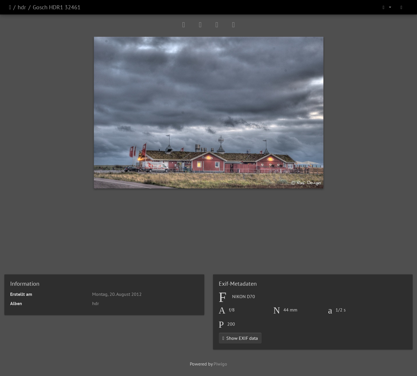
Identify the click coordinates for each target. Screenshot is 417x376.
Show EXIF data (240, 338)
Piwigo (220, 364)
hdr (22, 7)
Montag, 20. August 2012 (117, 294)
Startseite (10, 7)
